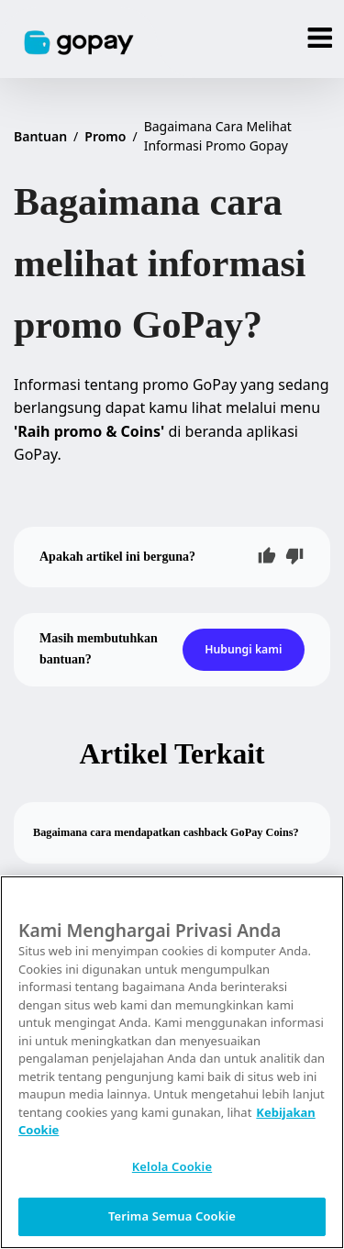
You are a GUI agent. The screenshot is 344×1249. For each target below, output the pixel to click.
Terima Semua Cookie (172, 1216)
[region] (172, 1062)
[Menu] (320, 39)
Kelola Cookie (172, 1166)
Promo (105, 136)
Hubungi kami (243, 649)
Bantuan (40, 136)
